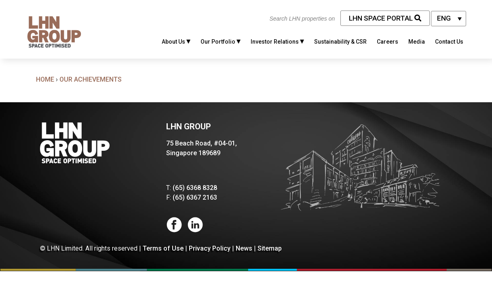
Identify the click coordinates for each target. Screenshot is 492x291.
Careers (387, 41)
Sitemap (270, 248)
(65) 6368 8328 (195, 188)
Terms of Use (163, 248)
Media (416, 41)
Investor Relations (277, 41)
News (244, 248)
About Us (176, 41)
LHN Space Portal (385, 18)
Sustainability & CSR (340, 41)
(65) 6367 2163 (195, 197)
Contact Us (449, 41)
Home (45, 79)
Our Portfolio (221, 41)
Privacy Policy (209, 248)
